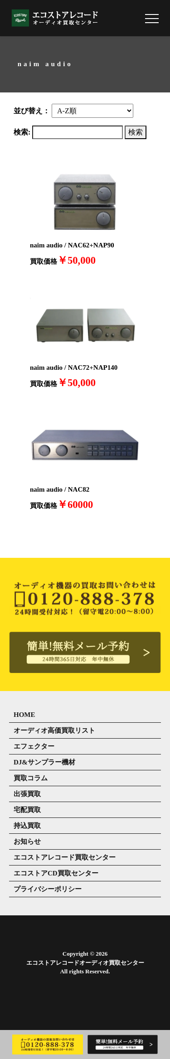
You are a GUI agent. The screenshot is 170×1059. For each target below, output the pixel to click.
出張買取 (27, 794)
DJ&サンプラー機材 (44, 762)
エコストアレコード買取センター (65, 857)
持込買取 (27, 825)
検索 (135, 132)
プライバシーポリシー (48, 889)
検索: (22, 132)
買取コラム (31, 778)
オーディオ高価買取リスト (54, 730)
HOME (24, 714)
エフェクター (34, 746)
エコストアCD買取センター (56, 873)
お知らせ (27, 841)
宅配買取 (27, 809)
